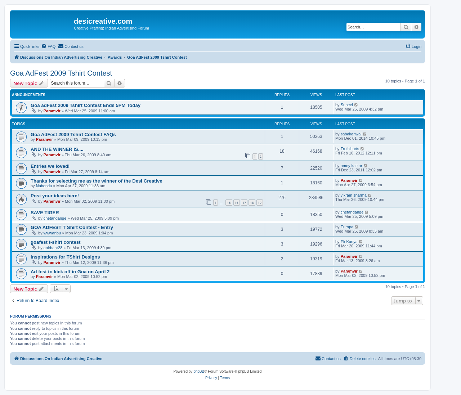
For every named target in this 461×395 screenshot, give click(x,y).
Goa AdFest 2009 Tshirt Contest (61, 73)
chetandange (55, 218)
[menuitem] (48, 46)
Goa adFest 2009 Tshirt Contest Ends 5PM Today (85, 105)
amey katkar (351, 165)
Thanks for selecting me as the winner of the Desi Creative (96, 181)
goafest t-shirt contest (55, 242)
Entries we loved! (50, 166)
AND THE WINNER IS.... (57, 149)
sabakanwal (351, 134)
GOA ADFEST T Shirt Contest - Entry (72, 227)
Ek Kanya (349, 241)
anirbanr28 (53, 248)
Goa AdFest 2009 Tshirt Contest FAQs (73, 134)
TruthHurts (350, 149)
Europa (347, 227)
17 (244, 202)
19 (259, 202)
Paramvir (52, 111)
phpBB (198, 371)
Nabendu (44, 186)
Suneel (347, 105)
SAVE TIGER (45, 212)
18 (252, 202)
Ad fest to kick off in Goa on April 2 (70, 271)
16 (236, 202)
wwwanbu (52, 233)
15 (228, 202)
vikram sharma (354, 195)
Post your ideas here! (55, 195)
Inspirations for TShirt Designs (65, 257)
